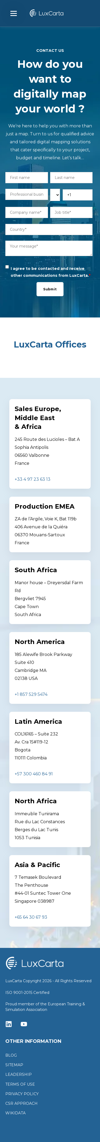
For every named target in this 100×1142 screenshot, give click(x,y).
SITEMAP (14, 1065)
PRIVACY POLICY (22, 1094)
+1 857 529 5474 (31, 694)
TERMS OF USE (20, 1084)
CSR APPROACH (21, 1103)
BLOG (11, 1055)
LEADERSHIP (18, 1074)
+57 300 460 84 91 (34, 773)
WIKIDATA (15, 1113)
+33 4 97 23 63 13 (32, 479)
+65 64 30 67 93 (31, 917)
